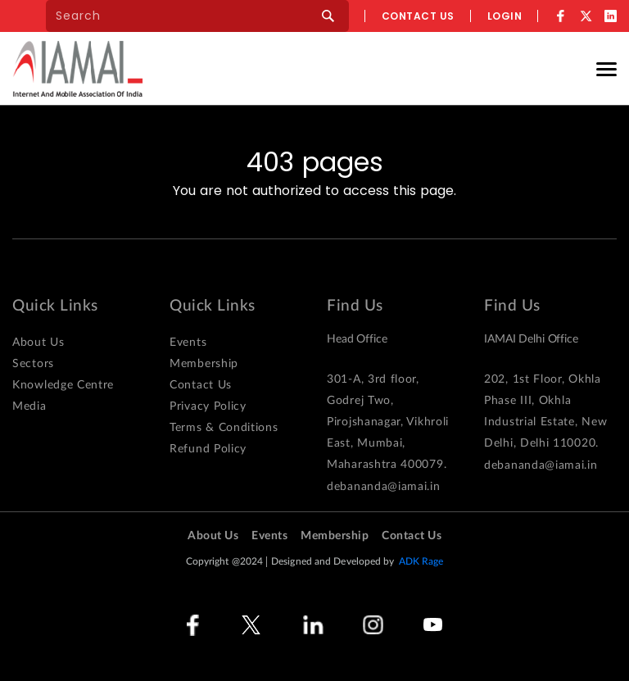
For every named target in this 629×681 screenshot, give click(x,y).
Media (29, 406)
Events (188, 342)
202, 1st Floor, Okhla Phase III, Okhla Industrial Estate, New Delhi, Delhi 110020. (545, 411)
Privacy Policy (208, 406)
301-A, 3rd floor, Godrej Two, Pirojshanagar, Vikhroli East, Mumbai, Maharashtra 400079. (388, 422)
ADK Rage (421, 561)
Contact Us (201, 385)
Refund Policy (208, 449)
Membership (204, 364)
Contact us (418, 16)
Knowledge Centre (63, 385)
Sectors (33, 364)
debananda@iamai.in (384, 487)
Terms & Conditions (224, 428)
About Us (38, 342)
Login (505, 16)
